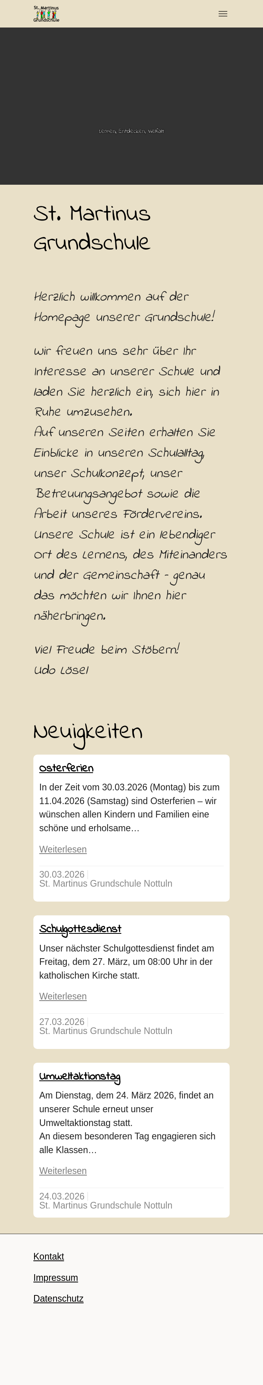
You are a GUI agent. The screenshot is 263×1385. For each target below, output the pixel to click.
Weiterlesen (63, 849)
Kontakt (48, 1256)
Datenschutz (58, 1298)
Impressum (55, 1278)
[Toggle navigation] (223, 13)
